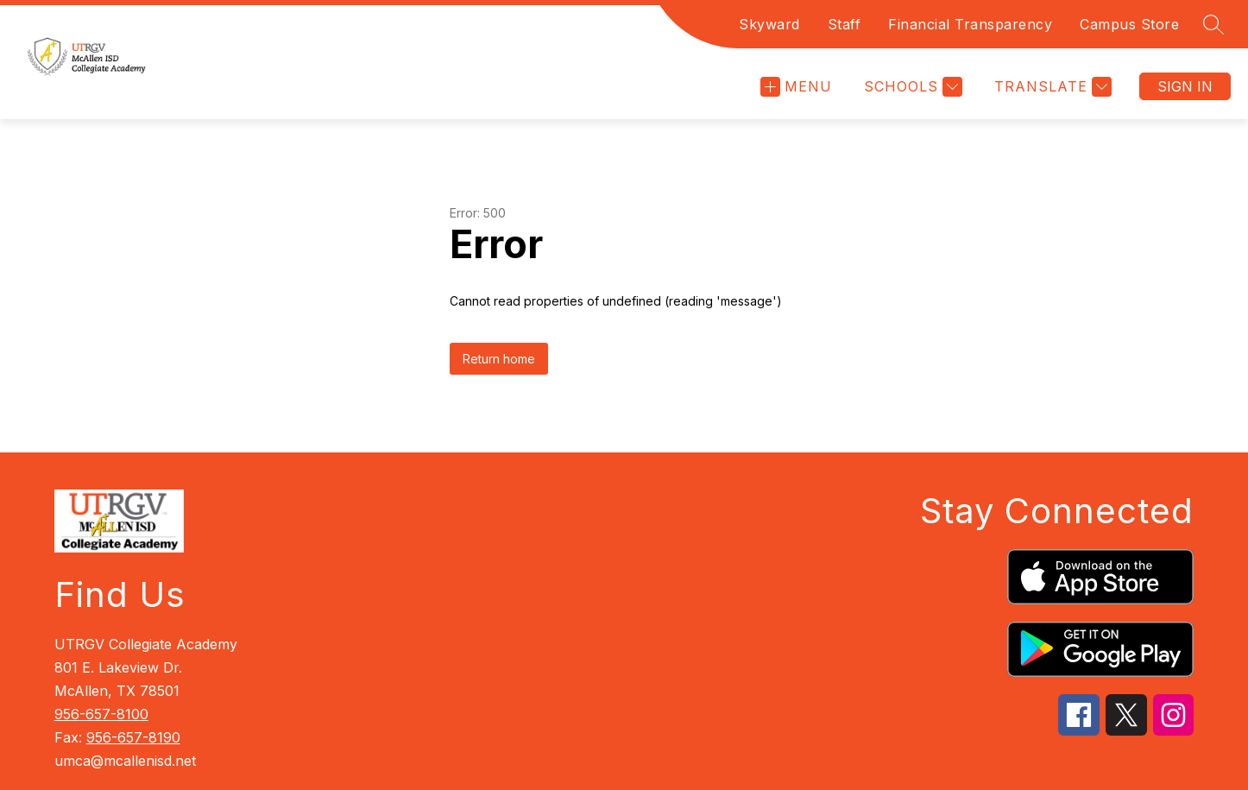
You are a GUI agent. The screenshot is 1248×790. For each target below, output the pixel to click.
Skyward (769, 24)
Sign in (1185, 86)
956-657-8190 (133, 737)
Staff (844, 24)
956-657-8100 (101, 714)
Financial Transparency (970, 24)
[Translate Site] (1051, 87)
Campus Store (1129, 24)
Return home (499, 358)
